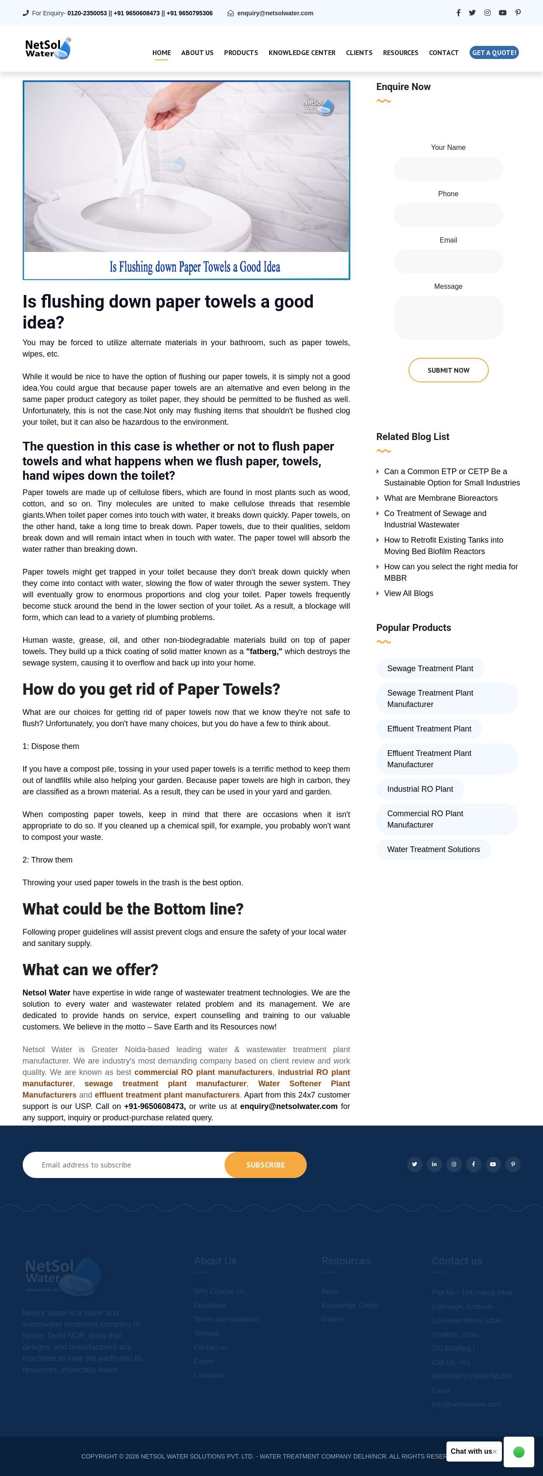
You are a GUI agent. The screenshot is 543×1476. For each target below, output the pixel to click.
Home (161, 52)
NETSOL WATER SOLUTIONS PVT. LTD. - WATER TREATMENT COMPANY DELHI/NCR (263, 1456)
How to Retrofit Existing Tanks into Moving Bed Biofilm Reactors (444, 546)
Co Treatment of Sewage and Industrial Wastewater (435, 519)
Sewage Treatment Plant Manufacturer (430, 699)
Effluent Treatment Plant (429, 728)
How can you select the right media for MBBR (451, 572)
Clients (359, 52)
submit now (449, 370)
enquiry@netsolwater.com (275, 13)
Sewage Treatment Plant (430, 668)
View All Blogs (409, 593)
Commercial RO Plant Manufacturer (425, 819)
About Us (197, 52)
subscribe (265, 1165)
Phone (448, 193)
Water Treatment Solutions (433, 849)
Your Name (448, 147)
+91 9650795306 (189, 13)
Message (448, 286)
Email (448, 240)
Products (241, 52)
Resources (400, 52)
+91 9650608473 (137, 13)
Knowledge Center (302, 52)
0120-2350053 (87, 13)
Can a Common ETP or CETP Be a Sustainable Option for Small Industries (452, 477)
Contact (444, 52)
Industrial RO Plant (420, 789)
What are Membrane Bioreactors (441, 498)
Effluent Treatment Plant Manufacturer (429, 759)
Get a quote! (494, 52)
